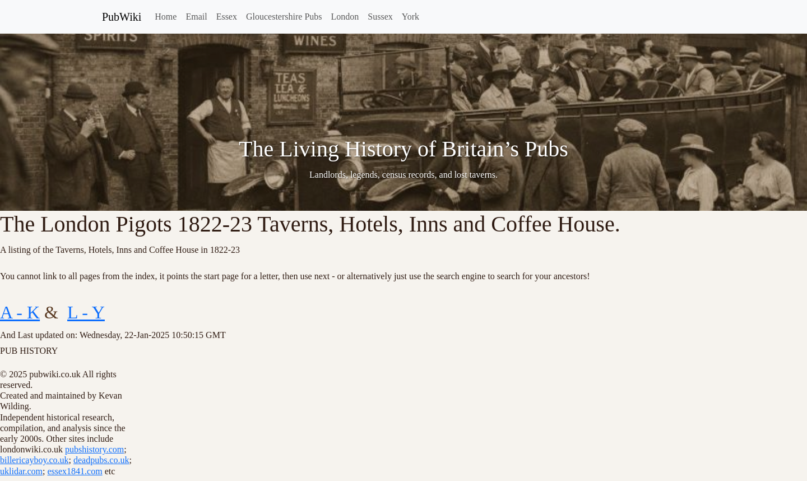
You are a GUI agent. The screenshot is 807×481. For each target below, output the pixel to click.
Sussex (380, 16)
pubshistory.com (94, 449)
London (345, 16)
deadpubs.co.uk (101, 460)
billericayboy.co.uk (34, 460)
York (410, 16)
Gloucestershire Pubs (284, 16)
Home (166, 16)
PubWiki (121, 17)
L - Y (86, 312)
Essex (226, 16)
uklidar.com (21, 471)
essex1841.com (74, 471)
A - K (20, 312)
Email (196, 16)
